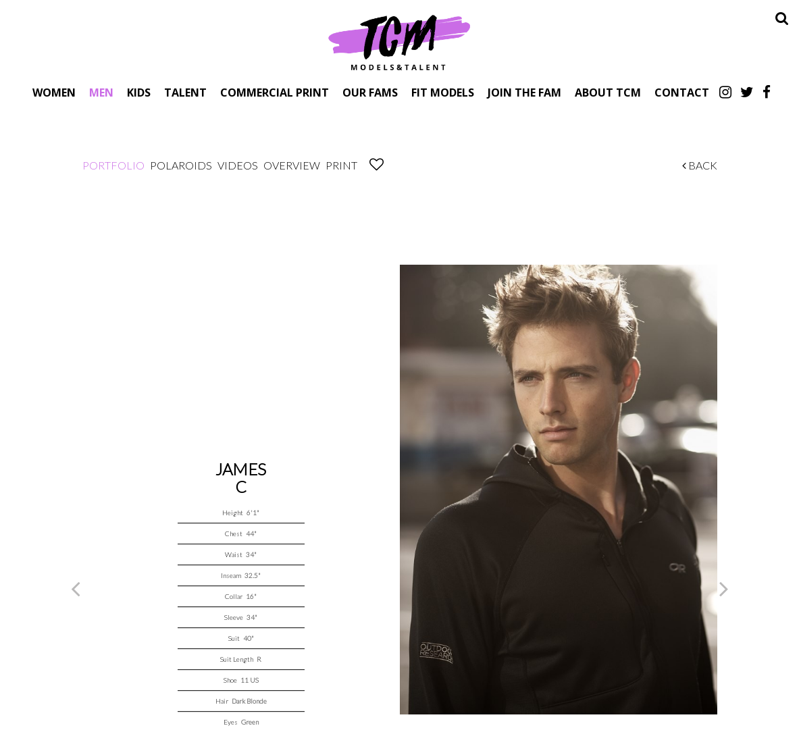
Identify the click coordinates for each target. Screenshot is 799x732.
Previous (75, 588)
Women (54, 92)
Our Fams (370, 92)
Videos (237, 165)
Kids (139, 92)
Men (101, 92)
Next (724, 588)
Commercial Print (274, 92)
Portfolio (113, 165)
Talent (185, 92)
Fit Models (442, 92)
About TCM (608, 92)
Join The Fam (524, 92)
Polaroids (181, 165)
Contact (681, 92)
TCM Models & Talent (400, 42)
